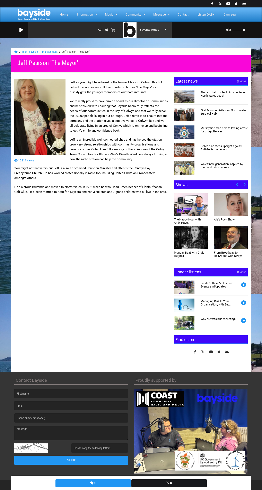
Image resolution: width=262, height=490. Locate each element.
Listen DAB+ (206, 14)
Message (159, 14)
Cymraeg (230, 14)
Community (133, 14)
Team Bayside (30, 51)
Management (50, 51)
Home (64, 14)
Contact (183, 14)
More (241, 81)
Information (85, 14)
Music (109, 14)
